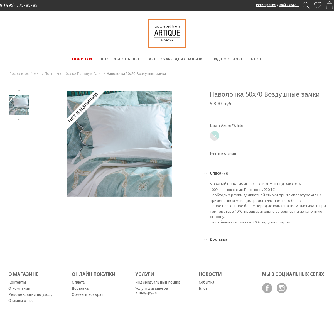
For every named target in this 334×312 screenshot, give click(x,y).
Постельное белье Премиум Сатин (73, 74)
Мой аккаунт (289, 5)
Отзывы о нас (20, 300)
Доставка (80, 288)
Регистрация (266, 5)
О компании (19, 288)
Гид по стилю (227, 59)
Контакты (17, 282)
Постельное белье (120, 59)
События (206, 282)
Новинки (82, 59)
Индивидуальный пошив (157, 282)
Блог (256, 59)
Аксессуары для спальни (176, 59)
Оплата (78, 282)
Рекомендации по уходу (30, 294)
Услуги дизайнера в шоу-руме (151, 291)
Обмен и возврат (87, 294)
